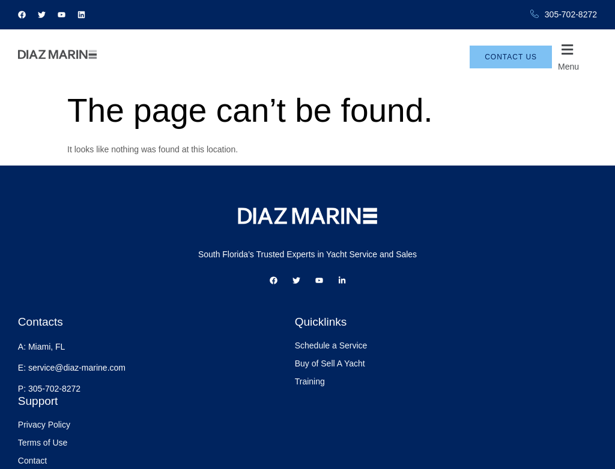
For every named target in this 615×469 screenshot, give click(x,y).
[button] (577, 57)
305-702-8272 (563, 14)
